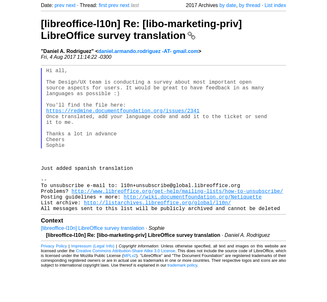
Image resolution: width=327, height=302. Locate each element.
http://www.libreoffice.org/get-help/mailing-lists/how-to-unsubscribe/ (177, 219)
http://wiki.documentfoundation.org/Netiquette (193, 226)
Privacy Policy (54, 278)
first (103, 5)
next (70, 5)
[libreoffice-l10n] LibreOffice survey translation (92, 260)
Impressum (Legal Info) (92, 278)
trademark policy (182, 297)
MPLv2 (130, 287)
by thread (249, 5)
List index (275, 5)
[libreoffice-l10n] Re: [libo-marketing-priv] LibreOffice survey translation (141, 29)
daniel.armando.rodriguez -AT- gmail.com (148, 51)
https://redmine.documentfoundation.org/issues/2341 (123, 120)
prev (60, 5)
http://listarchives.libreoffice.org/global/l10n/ (157, 233)
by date (227, 5)
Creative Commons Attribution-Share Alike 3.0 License (125, 282)
